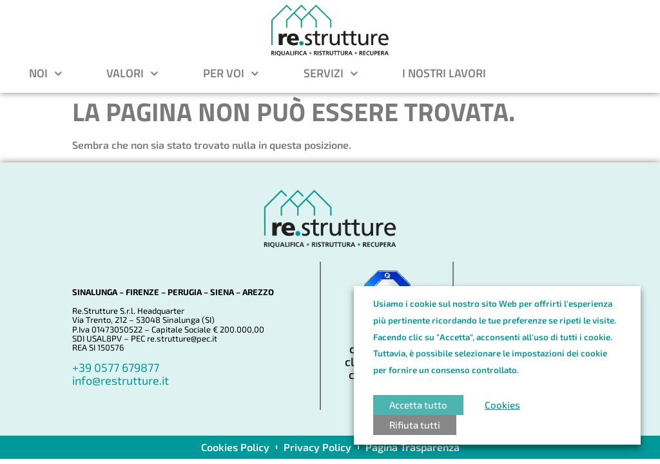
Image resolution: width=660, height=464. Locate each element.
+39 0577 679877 (115, 367)
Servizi (331, 73)
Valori (132, 73)
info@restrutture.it (120, 380)
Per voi (231, 73)
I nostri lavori (444, 73)
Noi (46, 73)
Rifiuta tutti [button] (414, 424)
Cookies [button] (502, 405)
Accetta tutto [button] (418, 405)
